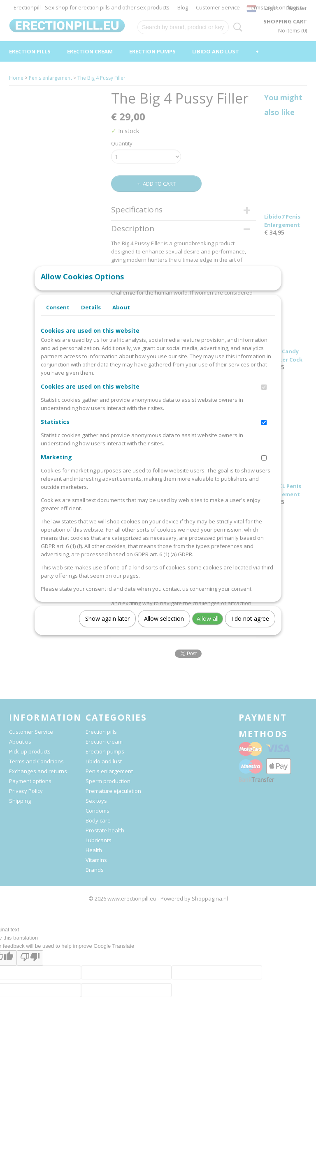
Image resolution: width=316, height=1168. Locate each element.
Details (91, 315)
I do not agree (250, 627)
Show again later (107, 627)
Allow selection (164, 627)
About (121, 315)
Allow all (207, 627)
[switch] (264, 395)
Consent (58, 315)
